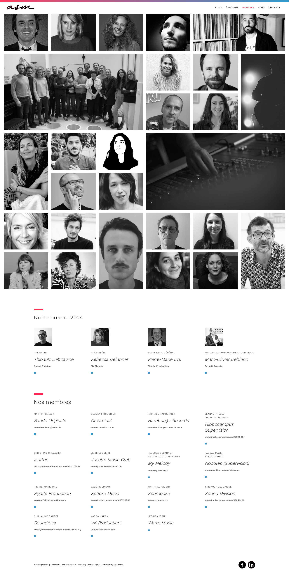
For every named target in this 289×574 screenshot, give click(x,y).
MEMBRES (248, 7)
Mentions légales (93, 565)
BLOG (261, 7)
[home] (20, 7)
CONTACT (275, 7)
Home (218, 7)
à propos (232, 7)
